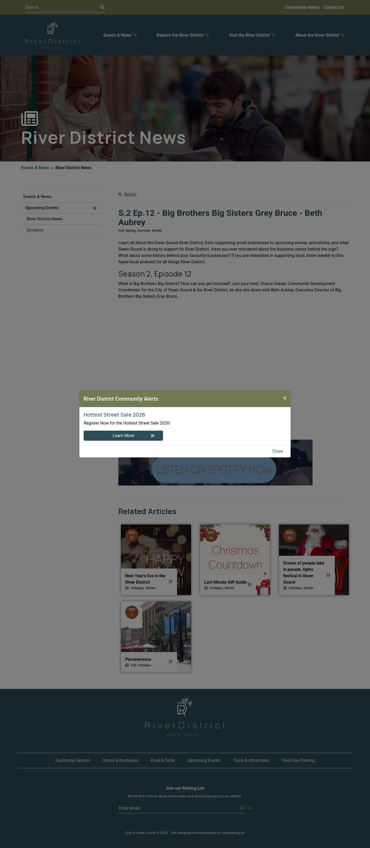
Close (277, 451)
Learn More (123, 435)
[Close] (285, 398)
